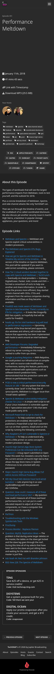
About (5, 652)
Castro (10, 158)
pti (15, 137)
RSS (10, 153)
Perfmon (9, 514)
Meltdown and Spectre (15, 239)
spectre (19, 127)
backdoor (33, 140)
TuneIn (28, 168)
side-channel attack (34, 127)
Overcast (24, 158)
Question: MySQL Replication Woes (21, 533)
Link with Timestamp (15, 87)
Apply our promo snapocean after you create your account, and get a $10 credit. (27, 611)
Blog (23, 655)
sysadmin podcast (24, 144)
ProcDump (10, 525)
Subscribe (31, 655)
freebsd (7, 130)
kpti (40, 133)
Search (48, 652)
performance (9, 133)
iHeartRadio (29, 163)
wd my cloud (20, 140)
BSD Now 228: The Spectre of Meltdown (24, 562)
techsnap (39, 144)
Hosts (23, 652)
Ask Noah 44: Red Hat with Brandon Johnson (26, 558)
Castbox (41, 153)
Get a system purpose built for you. (27, 595)
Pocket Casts (41, 158)
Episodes (14, 652)
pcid (21, 137)
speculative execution (27, 133)
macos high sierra (34, 137)
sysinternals (8, 144)
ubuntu (17, 130)
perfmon (7, 140)
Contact (39, 652)
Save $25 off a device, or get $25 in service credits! (27, 581)
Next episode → (43, 637)
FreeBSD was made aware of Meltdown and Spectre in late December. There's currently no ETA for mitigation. (27, 309)
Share (40, 168)
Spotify (44, 163)
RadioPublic (11, 163)
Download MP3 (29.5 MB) (17, 93)
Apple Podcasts (25, 153)
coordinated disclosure (33, 130)
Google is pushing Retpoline (18, 357)
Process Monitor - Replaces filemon (21, 529)
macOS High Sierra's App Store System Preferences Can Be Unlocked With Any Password (23, 449)
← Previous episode (13, 637)
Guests (31, 652)
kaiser (6, 137)
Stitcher (15, 168)
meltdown (8, 127)
